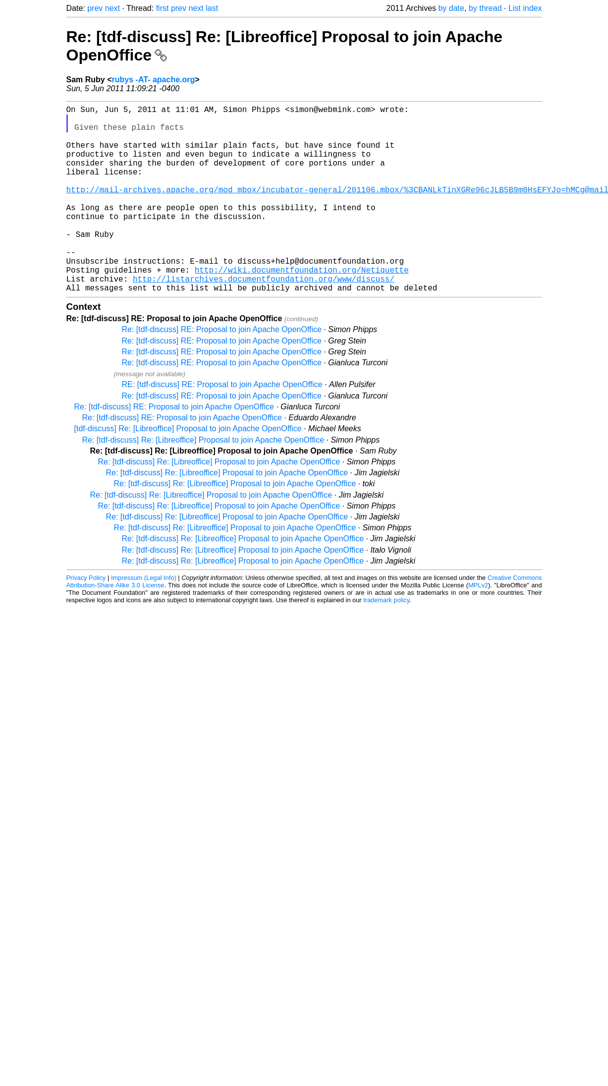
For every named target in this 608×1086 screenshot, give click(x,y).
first (162, 8)
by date (451, 8)
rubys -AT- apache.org (153, 79)
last (212, 8)
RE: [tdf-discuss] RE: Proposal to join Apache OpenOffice (222, 426)
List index (525, 8)
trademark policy (386, 641)
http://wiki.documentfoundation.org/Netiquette (302, 307)
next (112, 8)
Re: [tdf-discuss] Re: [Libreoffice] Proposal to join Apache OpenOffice (203, 481)
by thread (485, 8)
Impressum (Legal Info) (143, 619)
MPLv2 (478, 626)
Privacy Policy (86, 619)
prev (95, 8)
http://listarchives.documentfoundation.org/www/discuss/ (263, 318)
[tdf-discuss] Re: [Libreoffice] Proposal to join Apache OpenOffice (188, 470)
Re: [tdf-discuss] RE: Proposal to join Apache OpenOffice (222, 371)
